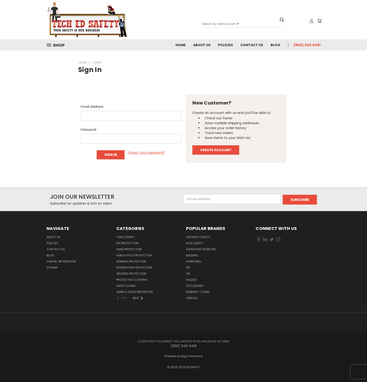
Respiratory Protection (134, 268)
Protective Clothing (131, 280)
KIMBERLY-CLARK (197, 292)
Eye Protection (127, 243)
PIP (188, 268)
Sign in (52, 261)
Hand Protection (129, 249)
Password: (89, 129)
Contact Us (251, 45)
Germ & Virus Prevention (134, 292)
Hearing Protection (131, 261)
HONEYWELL (194, 261)
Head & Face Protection (134, 255)
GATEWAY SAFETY (198, 237)
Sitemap (52, 268)
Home (181, 45)
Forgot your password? (146, 152)
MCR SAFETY (194, 243)
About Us (201, 45)
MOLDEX (191, 280)
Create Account (215, 150)
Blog (275, 45)
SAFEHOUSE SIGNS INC (201, 249)
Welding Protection (131, 274)
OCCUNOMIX (194, 286)
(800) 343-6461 (307, 45)
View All (192, 298)
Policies (225, 45)
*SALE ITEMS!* (125, 237)
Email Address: (92, 106)
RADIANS (192, 255)
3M (188, 274)
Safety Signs (126, 286)
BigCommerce (191, 356)
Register (69, 261)
